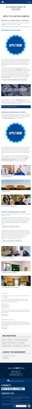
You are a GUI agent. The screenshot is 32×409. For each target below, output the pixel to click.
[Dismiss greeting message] (26, 405)
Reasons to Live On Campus (8, 342)
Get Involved (21, 342)
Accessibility (8, 396)
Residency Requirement (8, 118)
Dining (3, 339)
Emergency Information (19, 396)
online (6, 297)
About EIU (12, 396)
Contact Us (4, 396)
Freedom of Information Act (11, 397)
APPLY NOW (16, 371)
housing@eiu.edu (6, 358)
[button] (29, 406)
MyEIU (4, 24)
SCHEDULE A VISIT (16, 374)
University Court (19, 99)
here (19, 24)
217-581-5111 (5, 357)
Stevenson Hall (19, 69)
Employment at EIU (26, 396)
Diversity (10, 339)
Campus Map (4, 397)
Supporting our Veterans (21, 397)
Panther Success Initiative (21, 339)
